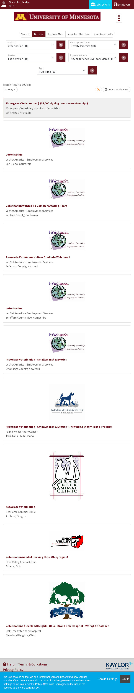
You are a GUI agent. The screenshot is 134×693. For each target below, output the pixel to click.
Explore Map (55, 34)
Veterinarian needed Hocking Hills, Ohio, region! (37, 557)
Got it (125, 679)
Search (25, 34)
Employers (122, 4)
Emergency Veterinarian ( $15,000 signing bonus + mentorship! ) (47, 103)
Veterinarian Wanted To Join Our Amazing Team (36, 205)
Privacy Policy (13, 669)
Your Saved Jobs (103, 34)
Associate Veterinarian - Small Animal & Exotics (36, 359)
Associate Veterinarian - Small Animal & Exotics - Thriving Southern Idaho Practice (59, 426)
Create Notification (116, 89)
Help (9, 664)
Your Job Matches (78, 34)
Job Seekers (100, 4)
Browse (38, 34)
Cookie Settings (107, 679)
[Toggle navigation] (119, 18)
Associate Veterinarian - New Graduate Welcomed (38, 257)
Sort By (9, 89)
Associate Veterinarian (20, 507)
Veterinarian (14, 154)
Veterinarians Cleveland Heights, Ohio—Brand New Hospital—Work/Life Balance (57, 626)
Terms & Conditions (32, 664)
